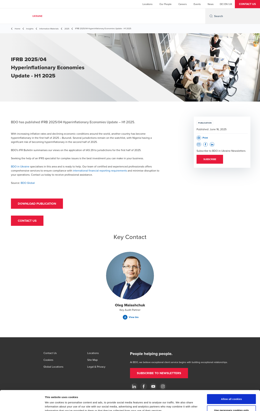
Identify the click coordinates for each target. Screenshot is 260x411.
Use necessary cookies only (231, 391)
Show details (179, 404)
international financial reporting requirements (100, 170)
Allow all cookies (231, 380)
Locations (147, 4)
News (211, 4)
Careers (182, 4)
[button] (247, 4)
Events (197, 4)
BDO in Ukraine (20, 166)
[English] (226, 4)
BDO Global (28, 183)
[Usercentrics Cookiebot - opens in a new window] (22, 404)
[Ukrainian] (230, 4)
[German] (221, 4)
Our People (165, 4)
